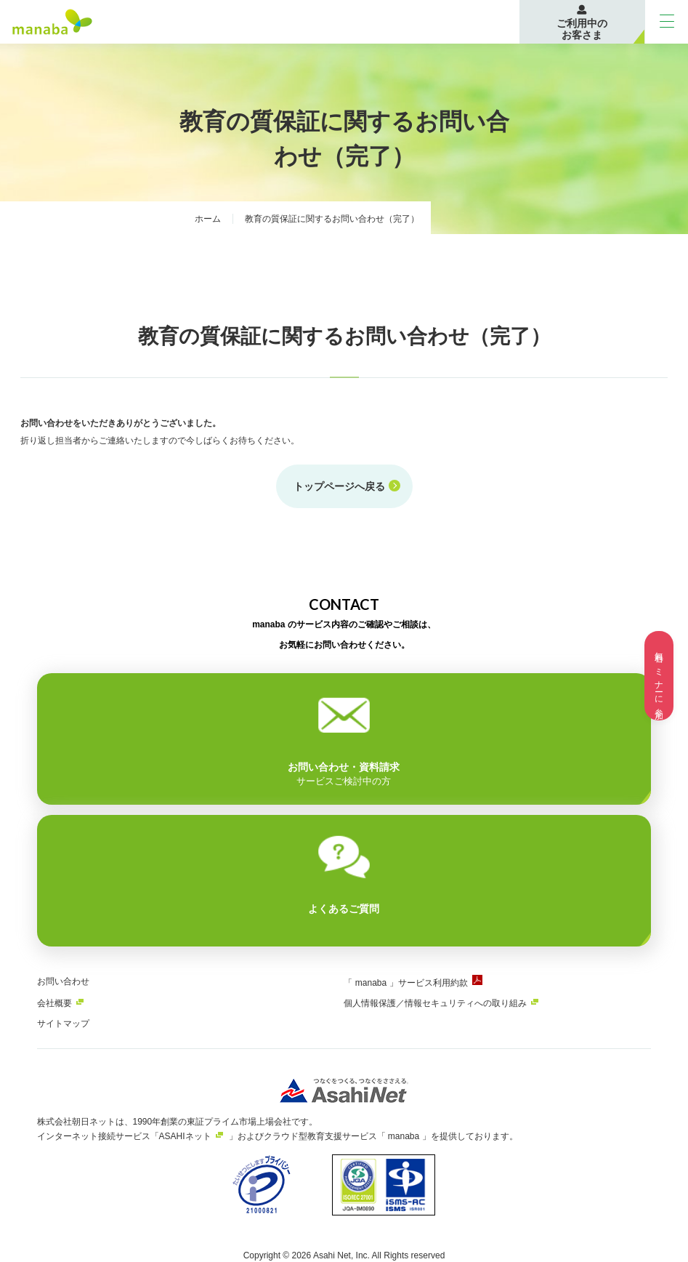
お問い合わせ (63, 981)
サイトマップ (63, 1023)
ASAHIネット (185, 1135)
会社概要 (54, 1002)
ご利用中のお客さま (582, 29)
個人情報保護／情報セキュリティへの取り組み (435, 1002)
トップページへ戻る (339, 485)
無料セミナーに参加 (659, 676)
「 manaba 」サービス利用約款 (405, 982)
